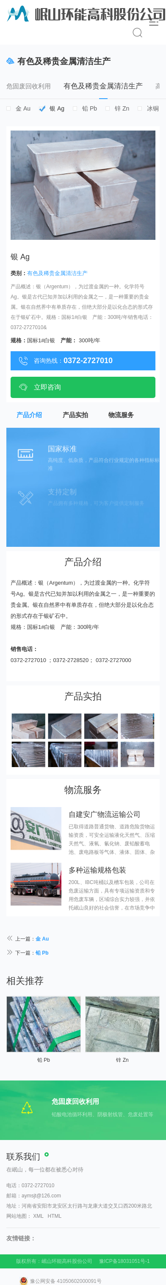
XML (38, 1216)
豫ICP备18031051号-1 (124, 1261)
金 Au (23, 108)
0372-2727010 (38, 1185)
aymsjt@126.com (41, 1196)
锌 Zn (122, 108)
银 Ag (57, 108)
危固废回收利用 (28, 86)
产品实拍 (75, 414)
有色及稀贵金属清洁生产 (103, 90)
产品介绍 (29, 414)
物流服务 (121, 414)
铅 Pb (89, 108)
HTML (55, 1216)
